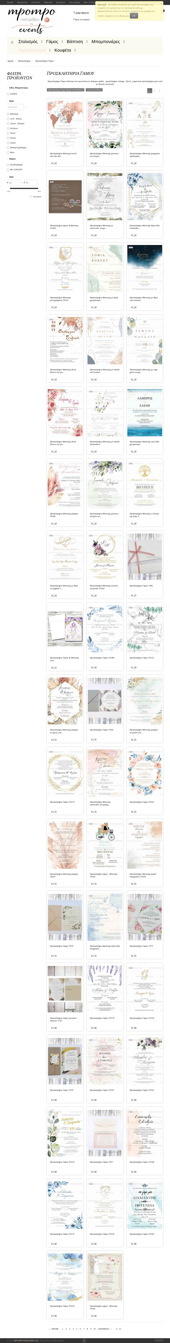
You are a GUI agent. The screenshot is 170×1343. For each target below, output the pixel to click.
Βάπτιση (75, 41)
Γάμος (52, 41)
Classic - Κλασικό (15, 123)
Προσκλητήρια (32, 50)
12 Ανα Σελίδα (94, 89)
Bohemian (12, 114)
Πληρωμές (48, 2)
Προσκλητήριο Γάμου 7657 (101, 1162)
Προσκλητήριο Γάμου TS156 (102, 1234)
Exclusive (12, 128)
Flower (11, 138)
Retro (10, 152)
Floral (11, 133)
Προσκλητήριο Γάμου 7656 (101, 729)
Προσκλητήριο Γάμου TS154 (142, 1018)
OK (133, 16)
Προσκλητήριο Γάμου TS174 (62, 802)
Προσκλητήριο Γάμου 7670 (61, 1090)
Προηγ (54, 1329)
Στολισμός (28, 41)
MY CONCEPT (14, 169)
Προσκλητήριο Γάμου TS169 (142, 1234)
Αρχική (10, 61)
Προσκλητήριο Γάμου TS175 (62, 1234)
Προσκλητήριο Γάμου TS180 (102, 657)
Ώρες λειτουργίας (91, 2)
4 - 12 (118, 1329)
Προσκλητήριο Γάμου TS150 (62, 1306)
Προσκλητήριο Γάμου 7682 (141, 585)
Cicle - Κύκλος (14, 119)
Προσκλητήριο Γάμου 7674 (61, 946)
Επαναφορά (35, 196)
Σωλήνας (12, 94)
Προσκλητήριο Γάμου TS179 (102, 1018)
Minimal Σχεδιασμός (17, 147)
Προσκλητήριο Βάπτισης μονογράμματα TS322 (60, 298)
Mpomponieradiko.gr (26, 1340)
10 (94, 1329)
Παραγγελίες (22, 2)
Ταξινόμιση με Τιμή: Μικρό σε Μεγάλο (65, 89)
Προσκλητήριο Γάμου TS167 (102, 1090)
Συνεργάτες (61, 2)
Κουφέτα (62, 50)
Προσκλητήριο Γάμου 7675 (141, 946)
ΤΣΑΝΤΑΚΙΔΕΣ (15, 165)
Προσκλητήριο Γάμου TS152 (142, 657)
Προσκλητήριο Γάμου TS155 (62, 1162)
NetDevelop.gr (57, 1340)
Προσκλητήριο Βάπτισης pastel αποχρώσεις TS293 (143, 875)
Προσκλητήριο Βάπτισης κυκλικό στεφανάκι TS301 (104, 587)
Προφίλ (10, 2)
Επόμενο (105, 1329)
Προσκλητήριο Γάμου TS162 (142, 802)
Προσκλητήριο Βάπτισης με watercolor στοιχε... (101, 226)
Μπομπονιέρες (106, 41)
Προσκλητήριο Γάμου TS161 (142, 1090)
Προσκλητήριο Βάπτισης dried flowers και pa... (63, 370)
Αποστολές (35, 2)
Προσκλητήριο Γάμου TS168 (142, 1162)
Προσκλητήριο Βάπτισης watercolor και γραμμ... (100, 803)
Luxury (11, 143)
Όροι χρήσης (74, 2)
